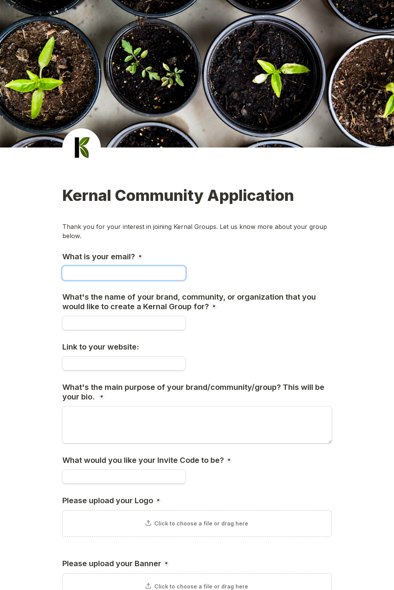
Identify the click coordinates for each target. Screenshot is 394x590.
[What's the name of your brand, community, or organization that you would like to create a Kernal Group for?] (123, 323)
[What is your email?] (123, 273)
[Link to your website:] (123, 363)
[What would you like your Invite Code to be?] (123, 477)
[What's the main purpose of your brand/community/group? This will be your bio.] (197, 424)
